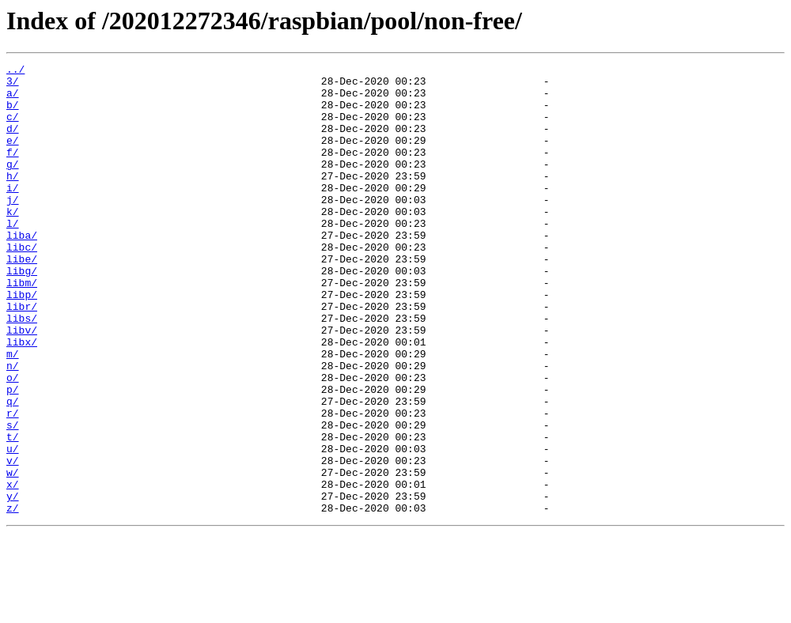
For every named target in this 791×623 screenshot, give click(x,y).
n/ (12, 427)
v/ (12, 541)
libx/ (21, 398)
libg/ (21, 313)
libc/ (21, 285)
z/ (12, 598)
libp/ (21, 341)
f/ (12, 171)
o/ (12, 441)
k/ (12, 242)
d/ (12, 142)
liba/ (21, 270)
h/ (12, 199)
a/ (12, 100)
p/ (12, 455)
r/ (12, 484)
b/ (12, 114)
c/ (12, 128)
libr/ (21, 356)
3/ (12, 85)
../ (15, 71)
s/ (12, 498)
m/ (12, 413)
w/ (12, 555)
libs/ (21, 370)
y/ (12, 583)
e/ (12, 156)
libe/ (21, 299)
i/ (12, 213)
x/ (12, 569)
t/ (12, 512)
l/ (12, 256)
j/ (12, 228)
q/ (12, 470)
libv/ (21, 384)
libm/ (21, 327)
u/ (12, 526)
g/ (12, 185)
